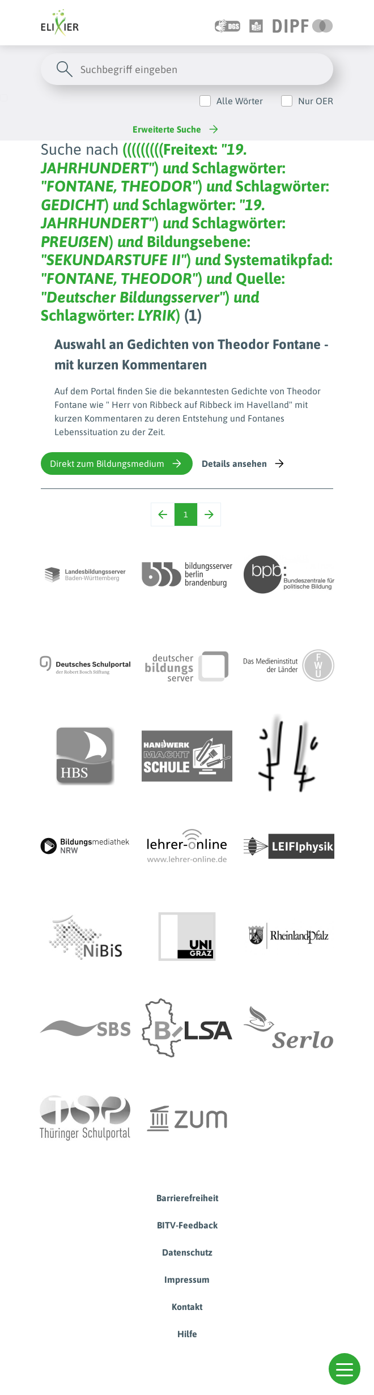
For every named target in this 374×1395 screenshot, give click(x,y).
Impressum (187, 1279)
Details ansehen (244, 463)
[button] (344, 1369)
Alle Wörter (239, 101)
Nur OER (315, 101)
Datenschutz (187, 1252)
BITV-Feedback (187, 1225)
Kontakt (187, 1307)
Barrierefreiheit (187, 1198)
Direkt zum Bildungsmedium (117, 463)
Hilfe (187, 1334)
